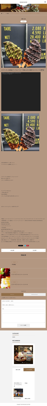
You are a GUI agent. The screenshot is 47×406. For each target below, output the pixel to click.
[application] (21, 91)
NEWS (23, 21)
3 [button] (24, 362)
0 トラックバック (35, 294)
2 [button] (23, 362)
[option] (23, 354)
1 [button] (22, 362)
